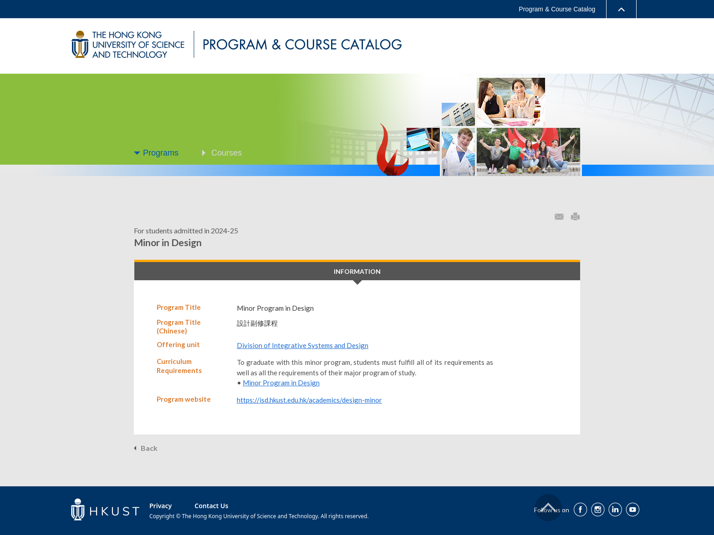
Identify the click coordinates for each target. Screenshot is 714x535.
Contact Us (211, 505)
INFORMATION (357, 271)
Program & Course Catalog (557, 9)
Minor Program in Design (281, 383)
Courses (226, 152)
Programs (160, 152)
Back (149, 448)
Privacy (160, 505)
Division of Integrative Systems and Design (302, 345)
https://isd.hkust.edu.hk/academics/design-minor (309, 400)
